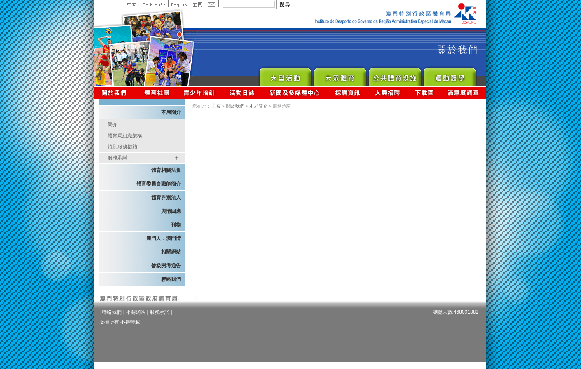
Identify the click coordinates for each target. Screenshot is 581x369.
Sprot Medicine (449, 74)
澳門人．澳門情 (163, 238)
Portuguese (154, 3)
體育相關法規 (166, 170)
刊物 (176, 225)
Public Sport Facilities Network (394, 74)
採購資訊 (347, 92)
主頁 (197, 3)
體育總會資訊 (156, 92)
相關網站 (171, 252)
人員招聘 (387, 92)
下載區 (424, 92)
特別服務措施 (122, 147)
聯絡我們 (171, 279)
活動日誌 (242, 92)
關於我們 (115, 92)
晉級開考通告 (166, 265)
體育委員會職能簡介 (158, 184)
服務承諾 (159, 312)
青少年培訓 (199, 92)
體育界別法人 (166, 197)
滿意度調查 (463, 92)
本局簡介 (258, 105)
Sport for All (339, 74)
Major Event (285, 74)
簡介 (112, 124)
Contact (211, 3)
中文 (132, 3)
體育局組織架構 (125, 136)
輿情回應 (171, 211)
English (179, 3)
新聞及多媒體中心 (295, 92)
